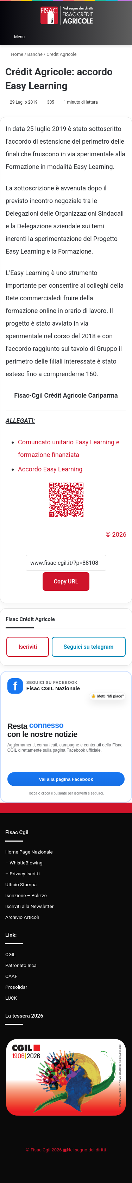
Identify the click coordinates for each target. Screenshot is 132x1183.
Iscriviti (27, 646)
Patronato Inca (21, 965)
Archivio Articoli (22, 917)
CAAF (11, 976)
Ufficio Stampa (21, 884)
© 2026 (116, 534)
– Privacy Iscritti (22, 873)
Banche (35, 54)
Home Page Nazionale (29, 852)
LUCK (11, 998)
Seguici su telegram (89, 646)
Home (14, 54)
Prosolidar (16, 987)
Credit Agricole (61, 54)
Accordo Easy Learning (50, 469)
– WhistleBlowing (24, 862)
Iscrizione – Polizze (26, 895)
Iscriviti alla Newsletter (29, 906)
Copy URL (66, 581)
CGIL (10, 954)
